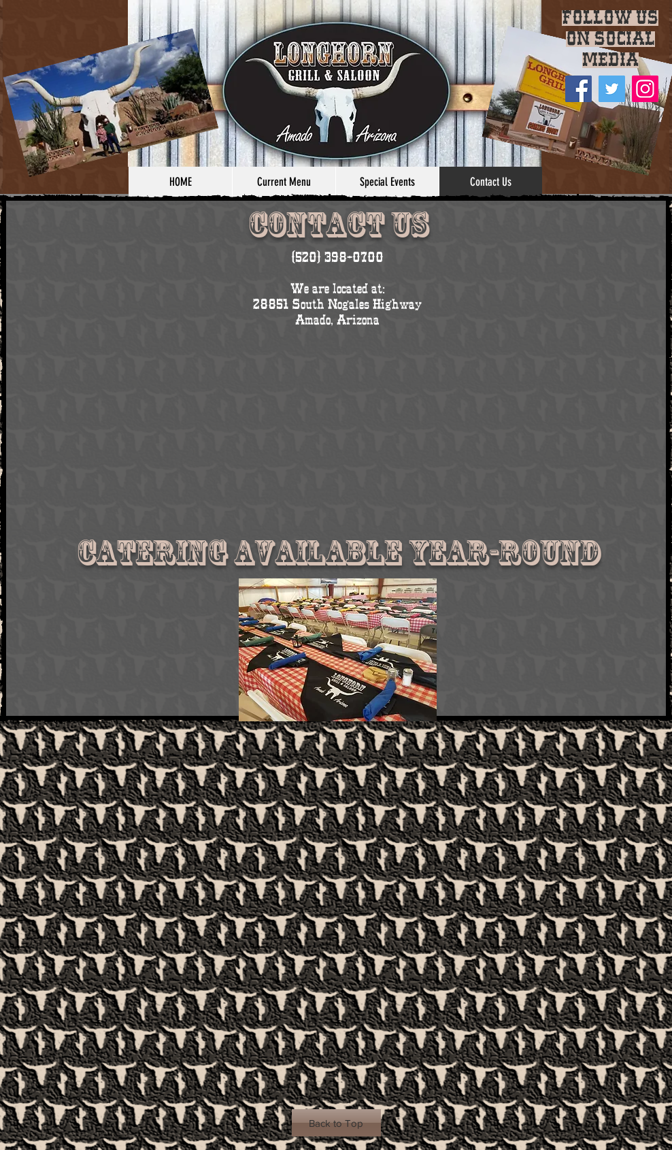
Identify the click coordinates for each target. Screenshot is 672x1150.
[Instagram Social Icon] (645, 89)
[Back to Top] (336, 1122)
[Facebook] (578, 89)
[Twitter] (612, 89)
